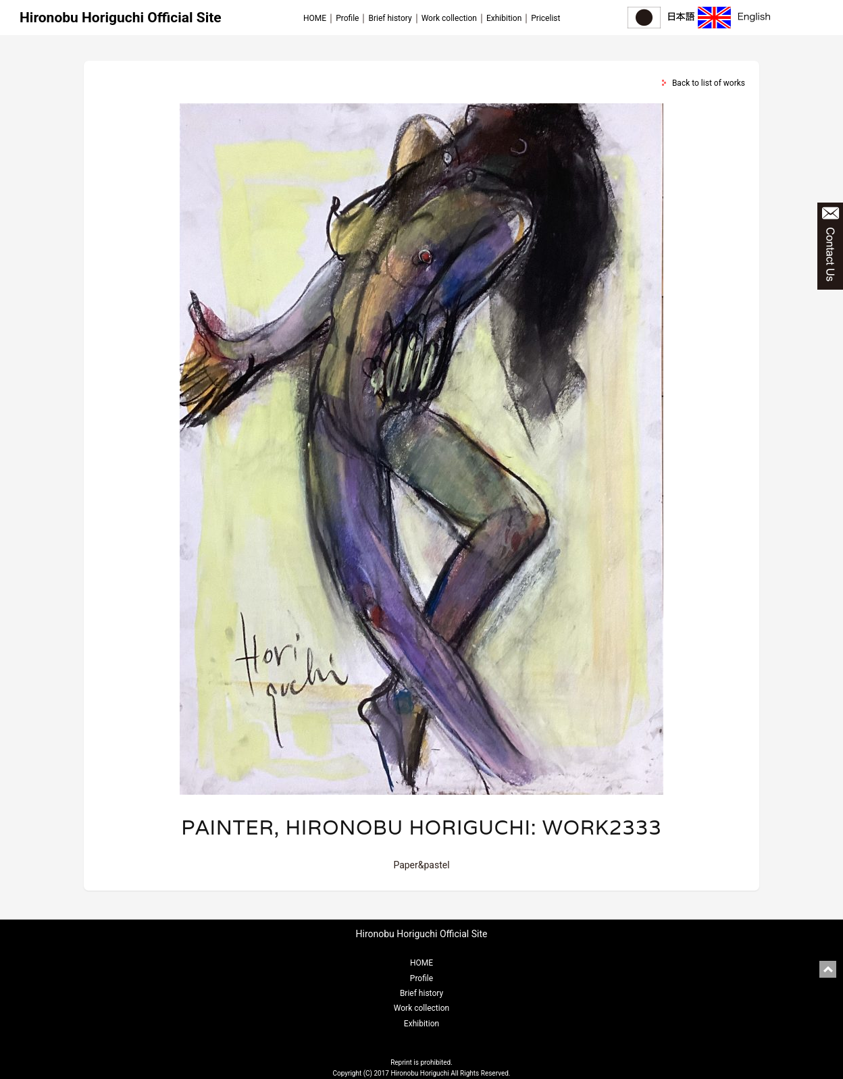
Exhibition (503, 18)
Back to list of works (708, 83)
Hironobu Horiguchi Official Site (121, 17)
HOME (314, 18)
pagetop (827, 969)
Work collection (449, 18)
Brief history (389, 18)
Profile (347, 18)
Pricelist (545, 18)
